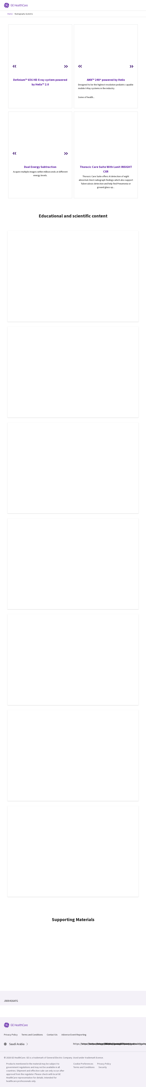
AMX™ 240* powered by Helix (106, 80)
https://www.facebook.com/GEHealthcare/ (75, 1043)
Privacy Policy (11, 1034)
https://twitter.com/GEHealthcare (99, 1043)
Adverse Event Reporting (73, 1034)
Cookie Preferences (83, 1063)
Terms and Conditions (32, 1034)
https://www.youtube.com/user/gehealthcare (107, 1043)
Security (103, 1067)
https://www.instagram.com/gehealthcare (83, 1043)
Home (10, 14)
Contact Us (52, 1034)
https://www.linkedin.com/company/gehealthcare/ (91, 1043)
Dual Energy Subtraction (40, 167)
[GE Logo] (16, 5)
